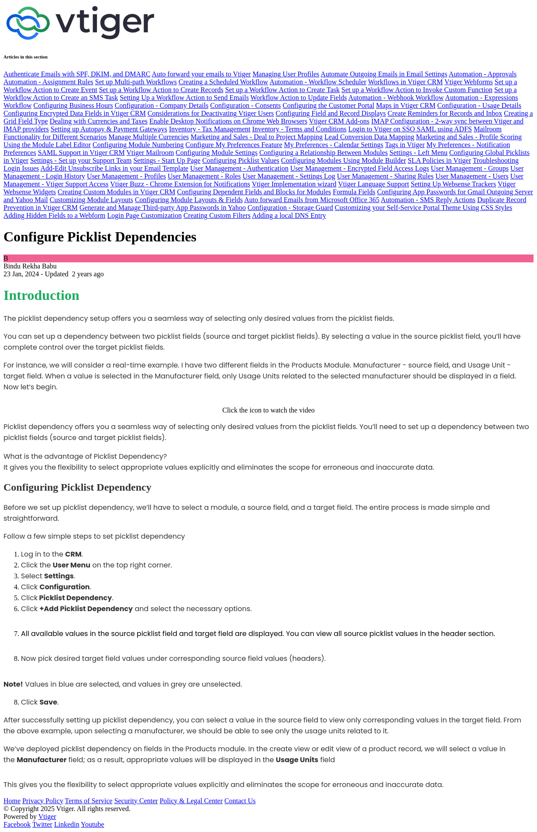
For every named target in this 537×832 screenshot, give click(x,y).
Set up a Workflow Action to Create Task (282, 89)
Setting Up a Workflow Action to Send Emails (184, 97)
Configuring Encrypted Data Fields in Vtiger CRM (74, 113)
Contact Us (240, 800)
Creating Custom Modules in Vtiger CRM (116, 192)
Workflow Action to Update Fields (299, 97)
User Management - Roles (204, 176)
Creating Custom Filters (217, 215)
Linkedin (66, 824)
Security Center (136, 800)
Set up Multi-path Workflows (136, 82)
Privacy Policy (42, 800)
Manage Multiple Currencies (149, 137)
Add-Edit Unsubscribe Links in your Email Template (114, 168)
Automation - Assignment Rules (48, 82)
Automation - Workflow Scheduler (317, 82)
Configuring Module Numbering (138, 144)
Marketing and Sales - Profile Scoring (469, 137)
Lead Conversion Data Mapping (369, 137)
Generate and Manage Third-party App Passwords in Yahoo (162, 207)
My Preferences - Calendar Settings (333, 144)
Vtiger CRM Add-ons (339, 121)
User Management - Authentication (239, 168)
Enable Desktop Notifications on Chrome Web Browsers (228, 121)
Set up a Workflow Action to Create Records (161, 89)
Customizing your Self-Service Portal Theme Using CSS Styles (423, 207)
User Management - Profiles (126, 176)
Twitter (42, 824)
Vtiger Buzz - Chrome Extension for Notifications (180, 184)
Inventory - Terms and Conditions (299, 129)
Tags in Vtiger (405, 144)
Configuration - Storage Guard (290, 207)
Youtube (92, 824)
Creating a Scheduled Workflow (223, 82)
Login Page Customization (144, 215)
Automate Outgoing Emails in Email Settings (383, 74)
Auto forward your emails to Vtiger (201, 74)
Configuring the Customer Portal (328, 105)
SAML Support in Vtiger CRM (81, 152)
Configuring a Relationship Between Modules (323, 152)
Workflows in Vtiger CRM (405, 82)
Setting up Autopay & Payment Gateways (109, 129)
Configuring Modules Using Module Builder (343, 160)
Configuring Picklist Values (240, 160)
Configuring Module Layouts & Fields (189, 199)
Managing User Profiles (285, 74)
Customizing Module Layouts (91, 199)
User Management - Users (472, 176)
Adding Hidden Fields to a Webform (54, 215)
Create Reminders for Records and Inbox (445, 113)
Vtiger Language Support (373, 184)
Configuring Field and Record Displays (330, 113)
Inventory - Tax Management (210, 129)
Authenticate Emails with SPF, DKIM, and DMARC (76, 74)
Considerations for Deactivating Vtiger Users (211, 113)
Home (12, 800)
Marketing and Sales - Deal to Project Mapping (256, 137)
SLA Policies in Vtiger (439, 160)
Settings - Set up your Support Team (80, 160)
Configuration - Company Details (162, 105)
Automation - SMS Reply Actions (428, 199)
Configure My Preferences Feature (234, 144)
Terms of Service (89, 800)
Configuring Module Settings (217, 152)
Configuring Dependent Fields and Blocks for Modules (254, 192)
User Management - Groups (470, 168)
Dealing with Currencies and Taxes (99, 121)
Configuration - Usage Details (479, 105)
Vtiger (47, 816)
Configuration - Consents (245, 105)
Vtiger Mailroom (150, 152)
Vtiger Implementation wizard (294, 184)
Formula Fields (354, 192)
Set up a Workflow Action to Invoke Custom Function (416, 89)
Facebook (17, 824)
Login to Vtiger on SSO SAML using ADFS (410, 129)
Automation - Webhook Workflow (396, 97)
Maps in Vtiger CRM (405, 105)
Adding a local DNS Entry (289, 215)
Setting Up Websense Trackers (453, 184)
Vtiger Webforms (468, 82)
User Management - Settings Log (288, 176)
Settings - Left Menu (418, 152)
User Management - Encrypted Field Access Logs (359, 168)
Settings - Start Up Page (166, 160)
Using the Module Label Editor (47, 144)
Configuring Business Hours (73, 105)
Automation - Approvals (483, 74)
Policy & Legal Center (191, 800)
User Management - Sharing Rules (385, 176)
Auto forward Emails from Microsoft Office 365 (311, 199)
